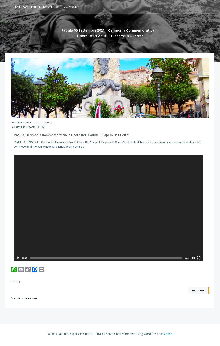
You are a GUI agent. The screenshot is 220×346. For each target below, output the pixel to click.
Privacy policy (69, 6)
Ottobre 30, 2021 (36, 127)
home (17, 6)
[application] (110, 209)
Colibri (168, 336)
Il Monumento (48, 6)
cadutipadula (18, 127)
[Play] (18, 260)
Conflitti (30, 6)
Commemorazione (21, 122)
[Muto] (196, 260)
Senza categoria (42, 122)
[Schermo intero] (202, 260)
